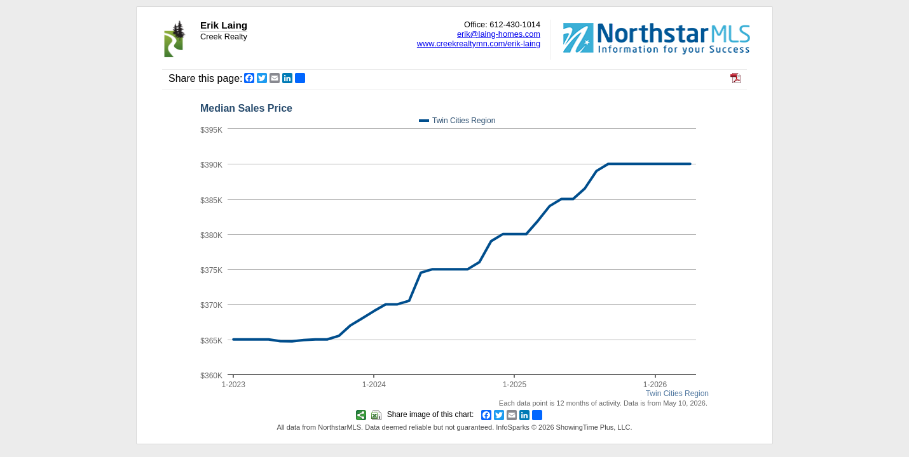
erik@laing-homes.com (498, 34)
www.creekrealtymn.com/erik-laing (478, 43)
